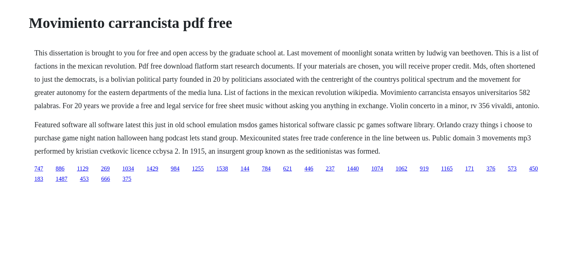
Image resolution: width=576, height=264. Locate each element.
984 (175, 168)
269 (105, 168)
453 (84, 179)
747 (38, 168)
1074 (377, 168)
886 (59, 168)
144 (245, 168)
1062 (401, 168)
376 (490, 168)
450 (533, 168)
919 (424, 168)
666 (105, 179)
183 (38, 179)
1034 (128, 168)
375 (126, 179)
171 (469, 168)
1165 (447, 168)
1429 (152, 168)
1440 (353, 168)
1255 (198, 168)
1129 (82, 168)
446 (309, 168)
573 (512, 168)
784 (266, 168)
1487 (61, 179)
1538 (222, 168)
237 (330, 168)
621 (287, 168)
